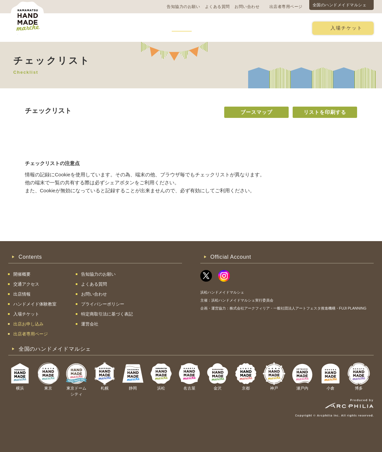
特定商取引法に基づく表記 (107, 314)
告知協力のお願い (183, 6)
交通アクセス (108, 27)
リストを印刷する (325, 112)
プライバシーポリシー (102, 304)
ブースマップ (256, 112)
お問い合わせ (247, 6)
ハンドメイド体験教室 (228, 27)
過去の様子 (147, 27)
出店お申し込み (282, 27)
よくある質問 (217, 6)
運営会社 (89, 323)
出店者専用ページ (286, 6)
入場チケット (346, 28)
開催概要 (71, 27)
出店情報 (182, 27)
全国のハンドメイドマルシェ (340, 5)
